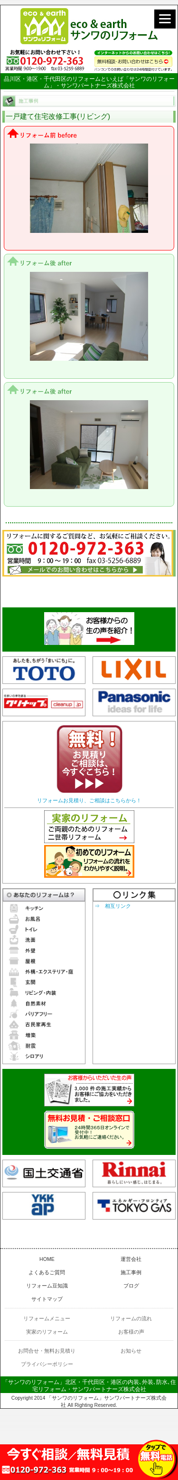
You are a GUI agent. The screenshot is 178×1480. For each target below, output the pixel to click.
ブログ (131, 1285)
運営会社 (131, 1259)
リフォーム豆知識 (47, 1285)
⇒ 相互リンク (112, 906)
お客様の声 (131, 1332)
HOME (47, 1259)
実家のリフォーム (47, 1332)
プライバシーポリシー (47, 1364)
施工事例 (131, 1272)
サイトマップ (47, 1299)
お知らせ (131, 1351)
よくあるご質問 (46, 1272)
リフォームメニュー (46, 1318)
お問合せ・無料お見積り (46, 1351)
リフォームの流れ (131, 1318)
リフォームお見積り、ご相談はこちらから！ (89, 800)
